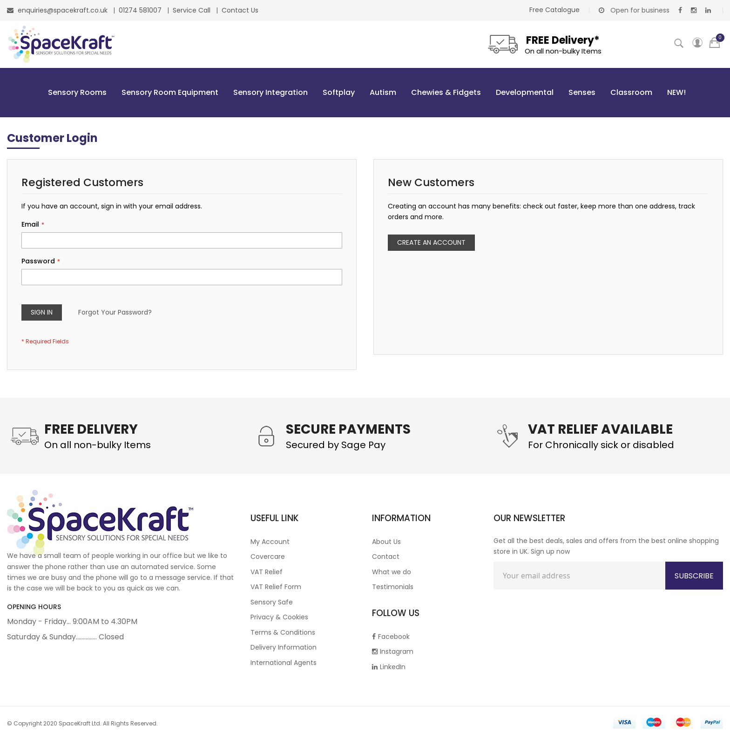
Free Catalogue (554, 9)
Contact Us (240, 10)
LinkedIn (389, 666)
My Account (270, 541)
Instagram (392, 651)
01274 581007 (141, 10)
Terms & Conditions (282, 632)
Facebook (391, 636)
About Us (386, 541)
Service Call (192, 10)
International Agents (283, 662)
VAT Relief (266, 572)
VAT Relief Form (275, 586)
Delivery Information (283, 647)
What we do (391, 572)
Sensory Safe (271, 602)
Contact (385, 556)
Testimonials (392, 586)
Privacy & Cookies (279, 617)
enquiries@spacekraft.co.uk (63, 10)
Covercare (267, 556)
